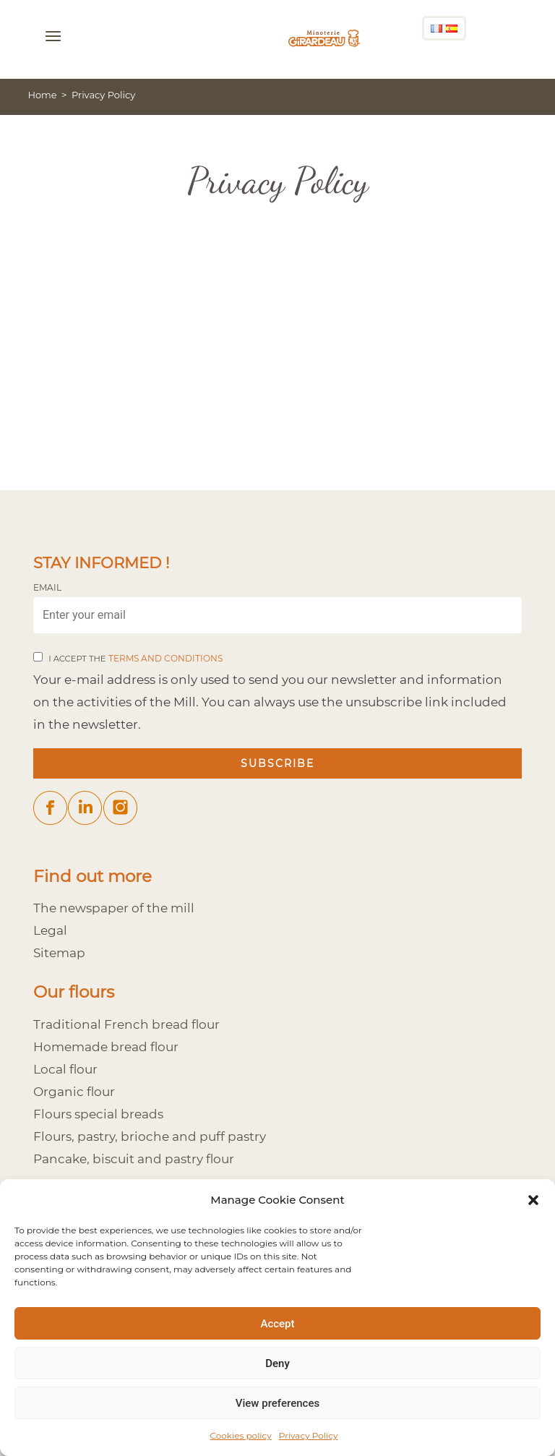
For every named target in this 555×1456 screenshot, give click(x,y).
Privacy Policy (308, 1435)
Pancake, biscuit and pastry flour (133, 1158)
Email (47, 588)
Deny (277, 1363)
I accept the (135, 659)
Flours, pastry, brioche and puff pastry (149, 1136)
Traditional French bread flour (126, 1024)
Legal (50, 930)
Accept (277, 1323)
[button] (533, 1200)
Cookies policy (241, 1435)
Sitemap (59, 952)
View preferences (277, 1403)
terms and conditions (165, 659)
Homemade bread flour (105, 1046)
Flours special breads (98, 1113)
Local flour (65, 1068)
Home (41, 94)
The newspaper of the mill (113, 907)
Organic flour (74, 1091)
